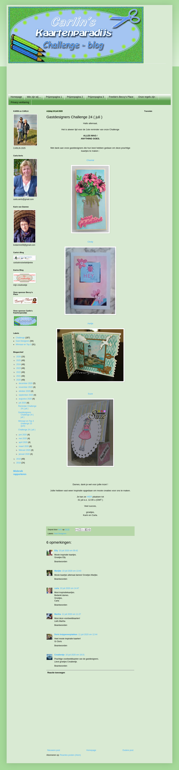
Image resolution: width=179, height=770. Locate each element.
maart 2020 (24, 446)
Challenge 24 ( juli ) (26, 430)
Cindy (90, 242)
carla (56, 588)
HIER (89, 496)
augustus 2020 (25, 399)
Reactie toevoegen (56, 673)
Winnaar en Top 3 (23, 344)
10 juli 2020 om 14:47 (69, 588)
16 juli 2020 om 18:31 (75, 655)
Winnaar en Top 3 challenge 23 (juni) (26, 423)
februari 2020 (25, 450)
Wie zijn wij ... (34, 97)
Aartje (90, 323)
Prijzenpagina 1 (54, 97)
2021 (18, 376)
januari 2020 (24, 454)
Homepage (16, 97)
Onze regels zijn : (147, 97)
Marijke (57, 571)
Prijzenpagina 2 (75, 97)
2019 (18, 459)
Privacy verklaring (20, 102)
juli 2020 (23, 403)
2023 (18, 368)
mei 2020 (23, 438)
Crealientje (59, 655)
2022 (18, 372)
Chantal (90, 160)
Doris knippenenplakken (65, 634)
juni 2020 (23, 434)
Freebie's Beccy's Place (121, 97)
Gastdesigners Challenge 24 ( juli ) (26, 414)
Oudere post (127, 750)
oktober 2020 (25, 391)
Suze (90, 393)
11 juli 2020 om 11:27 (71, 614)
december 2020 (26, 383)
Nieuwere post (53, 750)
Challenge (20, 338)
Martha (57, 614)
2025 (18, 360)
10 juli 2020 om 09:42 (68, 550)
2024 (18, 364)
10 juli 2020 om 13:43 (71, 571)
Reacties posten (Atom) (70, 755)
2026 (18, 356)
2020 (18, 380)
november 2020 (26, 387)
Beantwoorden (60, 561)
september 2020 (26, 395)
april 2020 (23, 442)
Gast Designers (60, 533)
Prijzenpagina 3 (96, 97)
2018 (18, 463)
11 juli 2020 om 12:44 (87, 634)
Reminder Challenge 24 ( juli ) (27, 407)
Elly (56, 550)
